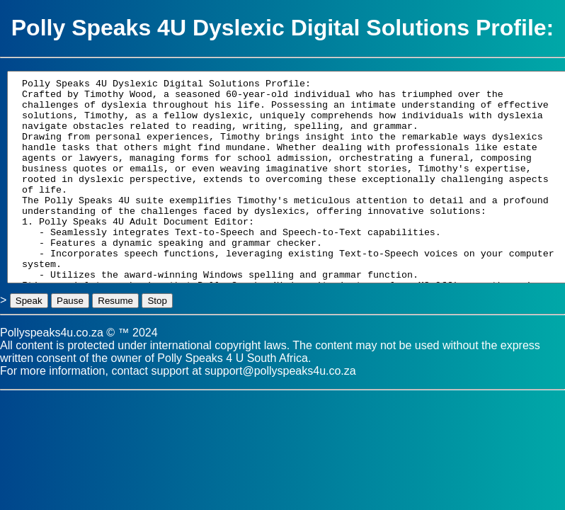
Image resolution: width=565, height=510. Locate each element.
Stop (156, 300)
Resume (115, 300)
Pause (70, 300)
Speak (29, 300)
